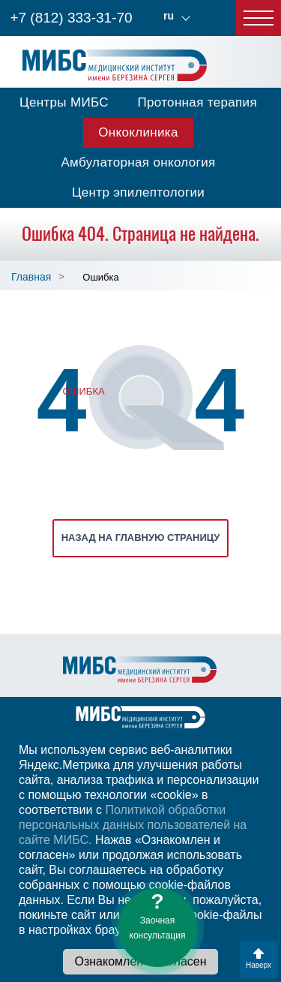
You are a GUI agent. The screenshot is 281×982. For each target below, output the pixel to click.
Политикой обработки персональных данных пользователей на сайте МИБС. (133, 824)
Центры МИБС (64, 102)
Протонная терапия (197, 102)
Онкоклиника (138, 132)
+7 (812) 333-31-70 (71, 18)
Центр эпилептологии (138, 192)
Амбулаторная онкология (138, 162)
